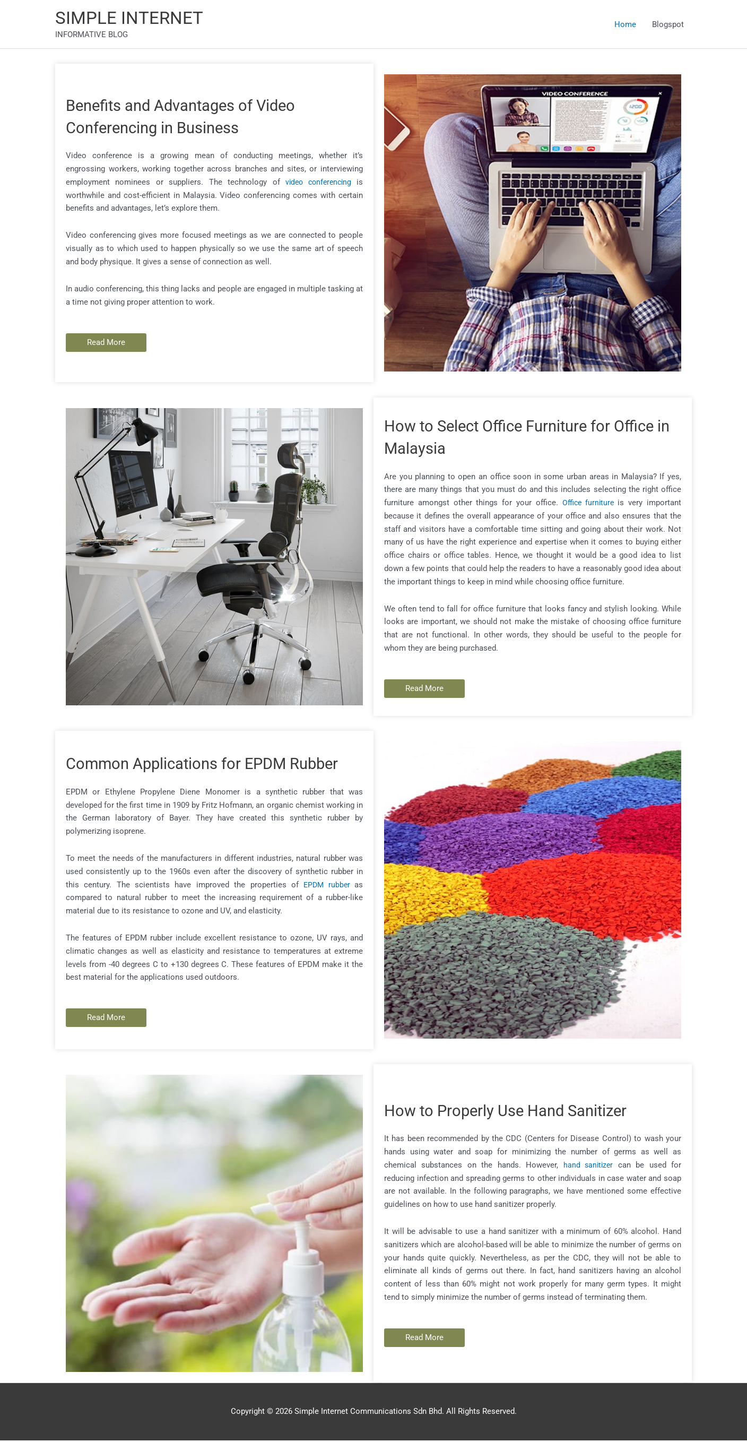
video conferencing (316, 183)
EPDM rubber (327, 897)
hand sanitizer (588, 1166)
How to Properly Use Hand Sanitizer (518, 1112)
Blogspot (668, 25)
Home (625, 25)
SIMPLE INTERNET (133, 19)
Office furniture (587, 504)
